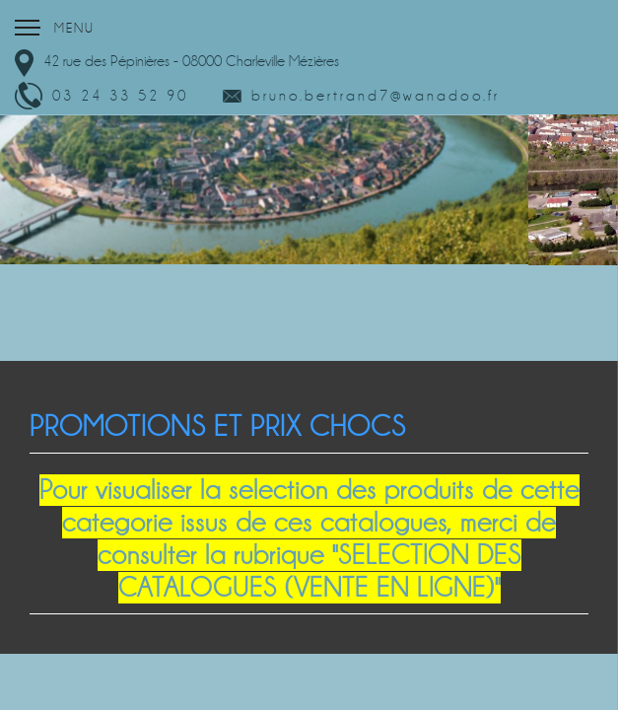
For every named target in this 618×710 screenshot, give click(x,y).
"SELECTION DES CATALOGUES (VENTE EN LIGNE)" (319, 571)
